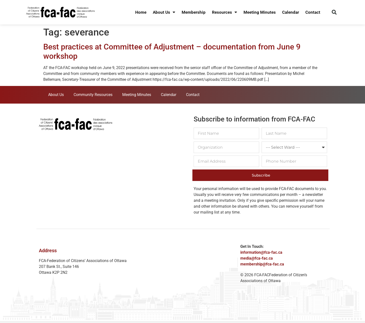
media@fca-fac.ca (256, 258)
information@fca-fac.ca (261, 252)
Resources (224, 12)
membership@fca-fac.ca (262, 264)
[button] (334, 12)
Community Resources (93, 94)
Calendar (290, 12)
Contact (312, 12)
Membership (194, 12)
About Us (164, 12)
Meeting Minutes (259, 12)
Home (140, 12)
